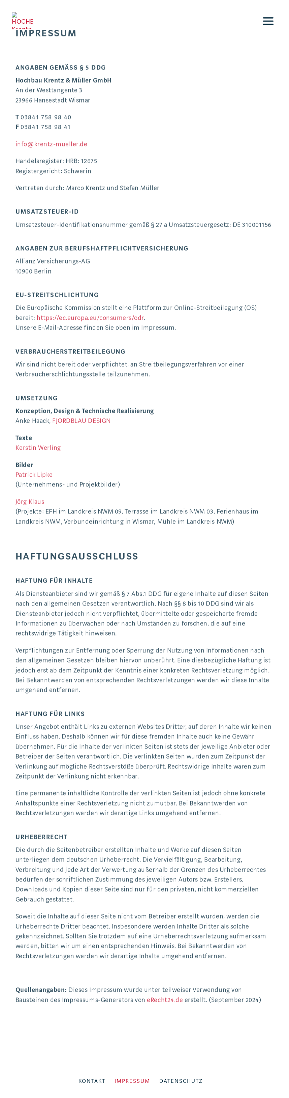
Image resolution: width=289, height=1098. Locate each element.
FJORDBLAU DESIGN (81, 358)
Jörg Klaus (29, 439)
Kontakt (91, 1081)
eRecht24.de (165, 937)
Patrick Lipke (34, 412)
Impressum (132, 1081)
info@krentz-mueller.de (51, 81)
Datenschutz (181, 1081)
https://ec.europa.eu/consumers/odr (90, 255)
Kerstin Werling (38, 385)
